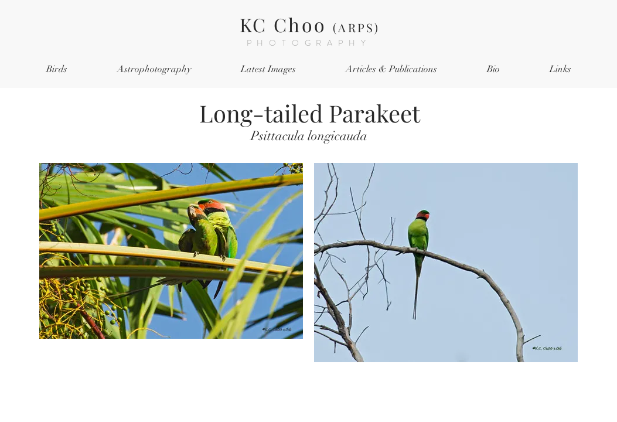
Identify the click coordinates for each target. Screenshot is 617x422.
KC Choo (310, 24)
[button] (57, 69)
